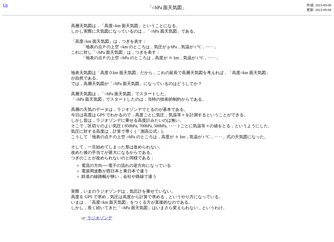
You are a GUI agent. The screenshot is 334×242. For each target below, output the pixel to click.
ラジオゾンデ (96, 218)
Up (5, 5)
